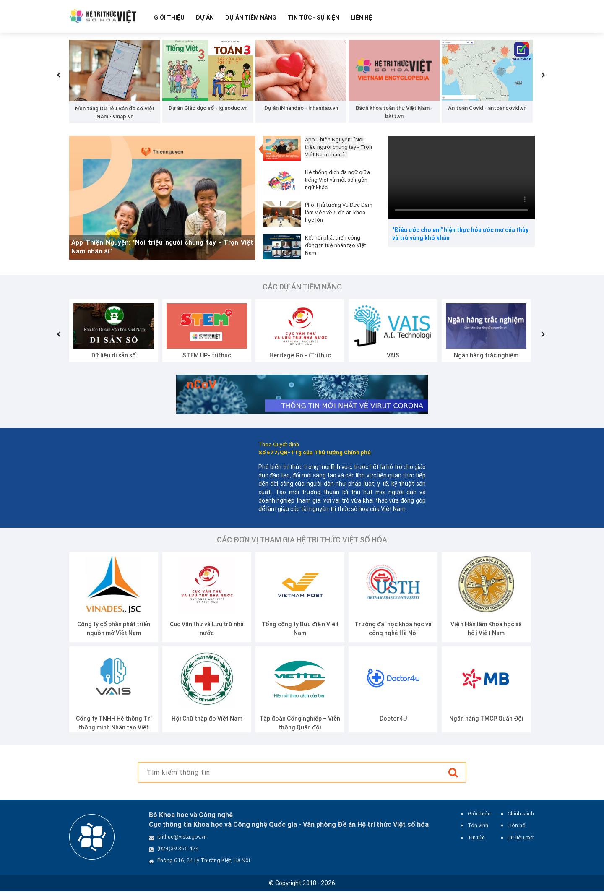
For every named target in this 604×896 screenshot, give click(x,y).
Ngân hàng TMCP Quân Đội (486, 723)
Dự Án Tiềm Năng (250, 18)
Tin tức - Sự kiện (313, 18)
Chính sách (521, 818)
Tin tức (476, 841)
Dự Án (205, 18)
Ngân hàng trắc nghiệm (486, 359)
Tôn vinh (478, 829)
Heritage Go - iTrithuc (300, 359)
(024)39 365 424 (178, 853)
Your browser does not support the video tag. (461, 182)
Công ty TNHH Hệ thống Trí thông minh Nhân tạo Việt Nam (114, 732)
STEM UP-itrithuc (206, 359)
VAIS (393, 359)
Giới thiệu (169, 18)
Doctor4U (393, 723)
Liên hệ (361, 18)
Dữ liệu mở (521, 841)
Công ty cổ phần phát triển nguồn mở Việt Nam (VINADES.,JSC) (113, 637)
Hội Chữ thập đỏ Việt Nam (207, 723)
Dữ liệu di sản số (113, 359)
